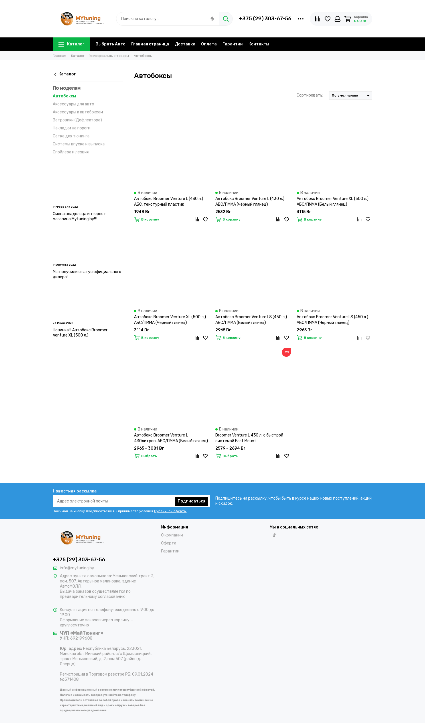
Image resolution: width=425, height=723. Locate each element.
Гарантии (232, 44)
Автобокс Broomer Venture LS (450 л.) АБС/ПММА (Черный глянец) (332, 320)
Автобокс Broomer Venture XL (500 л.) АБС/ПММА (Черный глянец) (170, 320)
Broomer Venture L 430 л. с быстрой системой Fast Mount (249, 438)
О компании (172, 535)
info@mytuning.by (77, 568)
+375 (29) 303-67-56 (265, 18)
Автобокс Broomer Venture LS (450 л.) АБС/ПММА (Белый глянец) (251, 320)
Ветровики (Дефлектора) (77, 120)
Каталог (71, 44)
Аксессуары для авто (73, 104)
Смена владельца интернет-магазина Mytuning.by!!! (80, 216)
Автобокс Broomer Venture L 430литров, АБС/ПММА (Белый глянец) (171, 438)
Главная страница (150, 44)
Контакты (258, 44)
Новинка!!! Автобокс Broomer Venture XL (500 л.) (80, 333)
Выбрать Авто (111, 44)
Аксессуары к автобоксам (78, 112)
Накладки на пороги (71, 128)
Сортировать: (310, 95)
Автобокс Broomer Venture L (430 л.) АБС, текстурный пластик (168, 201)
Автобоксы (64, 96)
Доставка (185, 44)
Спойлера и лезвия (71, 152)
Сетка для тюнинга (71, 136)
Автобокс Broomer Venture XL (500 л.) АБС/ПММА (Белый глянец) (333, 201)
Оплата (209, 44)
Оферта (168, 543)
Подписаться (191, 501)
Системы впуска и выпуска (79, 144)
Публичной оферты (170, 511)
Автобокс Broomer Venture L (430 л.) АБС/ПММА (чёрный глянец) (249, 201)
